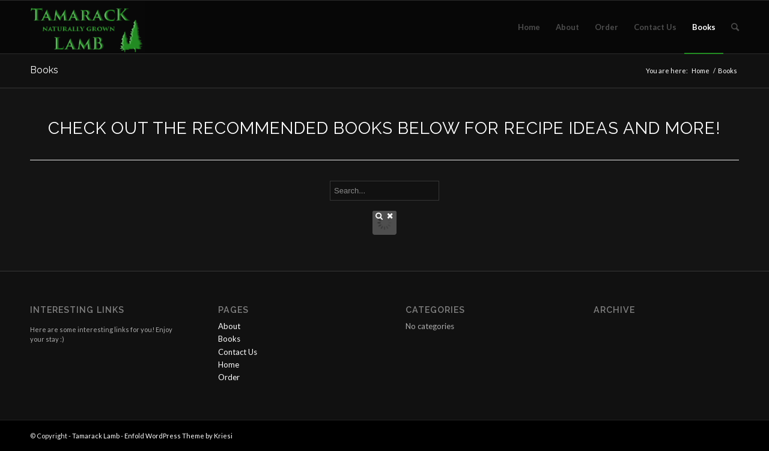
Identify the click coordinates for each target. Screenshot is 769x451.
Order (229, 377)
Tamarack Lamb (96, 436)
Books (44, 70)
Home (700, 70)
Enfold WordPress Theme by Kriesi (178, 436)
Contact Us (237, 352)
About (229, 326)
